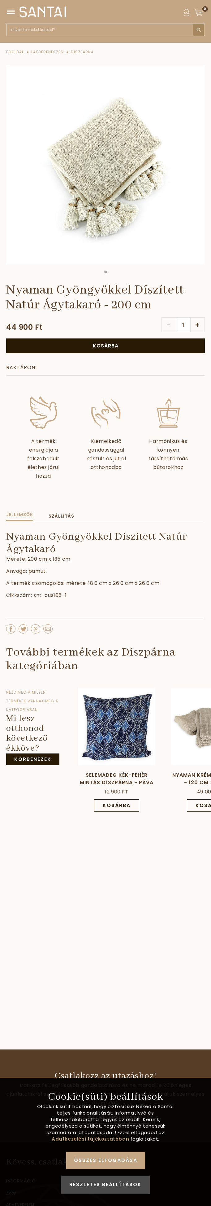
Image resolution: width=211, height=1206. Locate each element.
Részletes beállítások (105, 1184)
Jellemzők (19, 514)
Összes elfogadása (105, 1160)
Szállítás (61, 516)
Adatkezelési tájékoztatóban (90, 1139)
